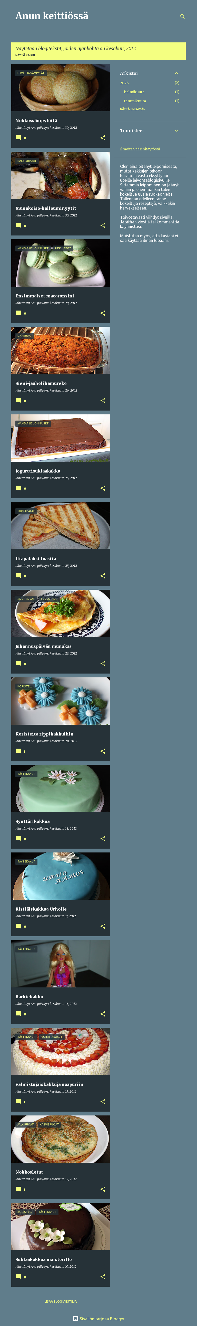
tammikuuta (135, 101)
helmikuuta (134, 92)
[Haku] (183, 16)
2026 (124, 83)
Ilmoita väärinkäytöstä (140, 149)
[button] (103, 138)
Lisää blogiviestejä (61, 1301)
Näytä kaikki (25, 55)
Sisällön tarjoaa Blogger (98, 1318)
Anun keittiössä (51, 16)
